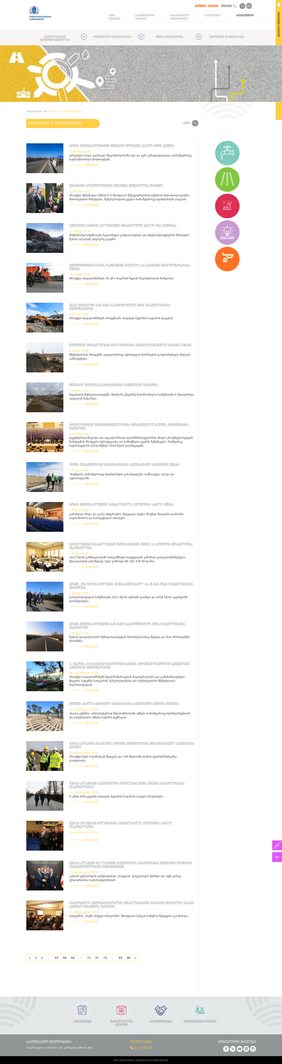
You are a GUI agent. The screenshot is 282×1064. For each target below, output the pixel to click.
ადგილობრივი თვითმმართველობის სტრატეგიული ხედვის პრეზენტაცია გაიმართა (129, 426)
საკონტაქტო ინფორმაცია (48, 1042)
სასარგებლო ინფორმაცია (179, 17)
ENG (249, 6)
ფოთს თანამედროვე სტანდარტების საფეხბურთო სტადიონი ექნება (124, 465)
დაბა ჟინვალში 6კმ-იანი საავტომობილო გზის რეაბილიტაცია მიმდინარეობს (119, 307)
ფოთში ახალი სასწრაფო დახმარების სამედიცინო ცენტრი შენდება (124, 704)
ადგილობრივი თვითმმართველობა (55, 39)
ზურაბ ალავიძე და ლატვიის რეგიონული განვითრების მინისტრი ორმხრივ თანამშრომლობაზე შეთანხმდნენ (130, 865)
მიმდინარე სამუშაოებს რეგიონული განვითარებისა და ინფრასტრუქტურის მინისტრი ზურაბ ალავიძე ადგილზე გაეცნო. (129, 237)
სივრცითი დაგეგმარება (227, 37)
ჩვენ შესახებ (114, 17)
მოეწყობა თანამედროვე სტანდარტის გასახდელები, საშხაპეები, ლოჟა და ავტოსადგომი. (121, 476)
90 (128, 958)
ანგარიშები (82, 1021)
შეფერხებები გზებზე (199, 1021)
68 (65, 958)
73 (105, 958)
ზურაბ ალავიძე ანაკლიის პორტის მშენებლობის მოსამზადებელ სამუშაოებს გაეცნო (131, 745)
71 (89, 958)
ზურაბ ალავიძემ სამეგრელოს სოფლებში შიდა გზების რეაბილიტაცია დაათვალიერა (126, 785)
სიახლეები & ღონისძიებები (55, 123)
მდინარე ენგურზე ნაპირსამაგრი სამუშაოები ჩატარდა (113, 385)
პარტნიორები (161, 1021)
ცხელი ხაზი (141, 1042)
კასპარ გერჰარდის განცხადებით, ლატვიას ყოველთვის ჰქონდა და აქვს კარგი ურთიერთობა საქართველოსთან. (125, 878)
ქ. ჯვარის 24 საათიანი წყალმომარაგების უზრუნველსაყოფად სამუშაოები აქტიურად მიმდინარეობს (129, 665)
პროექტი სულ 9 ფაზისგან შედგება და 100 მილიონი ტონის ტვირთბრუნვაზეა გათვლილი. (123, 758)
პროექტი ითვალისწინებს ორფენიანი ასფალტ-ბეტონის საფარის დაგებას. (121, 318)
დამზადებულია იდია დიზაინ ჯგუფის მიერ (152, 1060)
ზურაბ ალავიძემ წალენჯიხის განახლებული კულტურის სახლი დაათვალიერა (120, 825)
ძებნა (190, 123)
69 (73, 958)
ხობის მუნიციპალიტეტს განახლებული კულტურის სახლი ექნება (121, 504)
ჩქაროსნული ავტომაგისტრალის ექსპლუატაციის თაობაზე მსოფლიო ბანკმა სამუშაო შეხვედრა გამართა (131, 905)
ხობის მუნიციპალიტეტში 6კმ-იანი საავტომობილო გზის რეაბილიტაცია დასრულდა (127, 626)
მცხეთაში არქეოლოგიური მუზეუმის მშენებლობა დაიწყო (115, 186)
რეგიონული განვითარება (112, 37)
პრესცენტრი (245, 15)
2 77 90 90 (141, 1048)
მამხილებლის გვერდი (121, 1023)
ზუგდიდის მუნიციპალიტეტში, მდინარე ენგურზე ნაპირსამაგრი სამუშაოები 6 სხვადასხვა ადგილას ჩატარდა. (131, 396)
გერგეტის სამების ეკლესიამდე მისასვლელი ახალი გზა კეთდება (122, 226)
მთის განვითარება (169, 37)
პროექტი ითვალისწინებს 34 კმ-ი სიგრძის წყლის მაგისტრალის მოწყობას (121, 278)
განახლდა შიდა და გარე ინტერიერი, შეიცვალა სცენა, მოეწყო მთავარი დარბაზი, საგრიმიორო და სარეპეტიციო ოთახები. (126, 516)
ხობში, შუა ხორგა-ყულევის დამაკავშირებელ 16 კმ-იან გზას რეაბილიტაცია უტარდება (131, 586)
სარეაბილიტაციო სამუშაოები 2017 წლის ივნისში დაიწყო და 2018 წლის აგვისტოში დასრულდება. (128, 599)
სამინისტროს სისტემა (144, 17)
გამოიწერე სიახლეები (206, 5)
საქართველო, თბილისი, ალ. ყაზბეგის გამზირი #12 (59, 1047)
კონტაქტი (229, 5)
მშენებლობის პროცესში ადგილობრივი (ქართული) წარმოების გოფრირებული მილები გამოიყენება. (130, 356)
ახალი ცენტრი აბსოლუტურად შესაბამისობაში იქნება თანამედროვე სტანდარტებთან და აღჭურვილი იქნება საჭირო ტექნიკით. (129, 715)
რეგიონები (212, 15)
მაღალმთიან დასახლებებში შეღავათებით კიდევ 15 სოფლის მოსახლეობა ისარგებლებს (131, 546)
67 (56, 958)
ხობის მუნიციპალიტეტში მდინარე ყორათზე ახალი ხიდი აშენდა (121, 146)
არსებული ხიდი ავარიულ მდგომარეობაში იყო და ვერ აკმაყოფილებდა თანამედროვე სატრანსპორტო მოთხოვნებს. (130, 157)
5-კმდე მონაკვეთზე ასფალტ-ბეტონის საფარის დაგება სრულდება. (116, 796)
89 (120, 958)
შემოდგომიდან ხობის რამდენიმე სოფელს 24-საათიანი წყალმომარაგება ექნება (129, 267)
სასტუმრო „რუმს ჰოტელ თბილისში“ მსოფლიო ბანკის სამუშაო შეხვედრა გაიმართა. (129, 916)
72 (97, 958)
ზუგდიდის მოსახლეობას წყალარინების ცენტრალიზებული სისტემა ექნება (130, 345)
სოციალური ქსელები (237, 1042)
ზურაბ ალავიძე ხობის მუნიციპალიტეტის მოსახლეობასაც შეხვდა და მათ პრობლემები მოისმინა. (129, 639)
